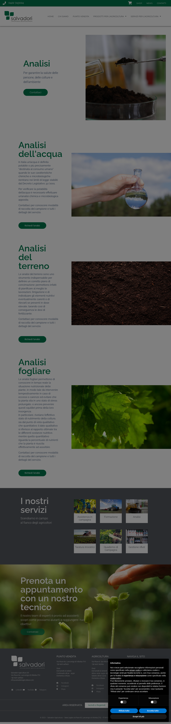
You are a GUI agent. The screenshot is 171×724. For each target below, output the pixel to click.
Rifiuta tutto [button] (124, 711)
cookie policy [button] (115, 678)
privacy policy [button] (135, 670)
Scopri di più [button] (138, 716)
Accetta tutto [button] (153, 711)
